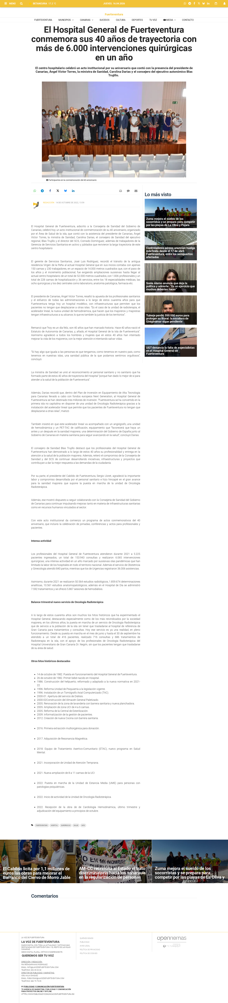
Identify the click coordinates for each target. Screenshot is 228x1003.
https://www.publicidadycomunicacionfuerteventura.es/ (48, 994)
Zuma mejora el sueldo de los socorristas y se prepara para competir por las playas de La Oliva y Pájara (170, 222)
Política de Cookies (88, 953)
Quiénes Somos (86, 938)
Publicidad (84, 942)
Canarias (85, 20)
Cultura (120, 20)
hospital (54, 825)
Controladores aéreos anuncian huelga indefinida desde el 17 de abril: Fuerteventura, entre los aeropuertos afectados (170, 252)
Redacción (48, 202)
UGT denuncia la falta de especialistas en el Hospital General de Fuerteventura (170, 350)
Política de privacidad (90, 950)
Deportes (137, 20)
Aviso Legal (85, 946)
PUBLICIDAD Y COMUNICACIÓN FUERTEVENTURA (44, 987)
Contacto (188, 20)
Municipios (64, 20)
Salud (76, 825)
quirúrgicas (65, 825)
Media (170, 20)
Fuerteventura (114, 14)
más (83, 825)
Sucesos (104, 20)
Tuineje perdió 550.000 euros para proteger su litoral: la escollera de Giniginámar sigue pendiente (167, 318)
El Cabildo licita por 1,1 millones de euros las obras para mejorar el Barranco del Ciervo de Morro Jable (36, 873)
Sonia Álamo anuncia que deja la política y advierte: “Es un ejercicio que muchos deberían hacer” (170, 286)
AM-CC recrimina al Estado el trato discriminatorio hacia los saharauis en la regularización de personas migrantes (112, 875)
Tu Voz (153, 20)
